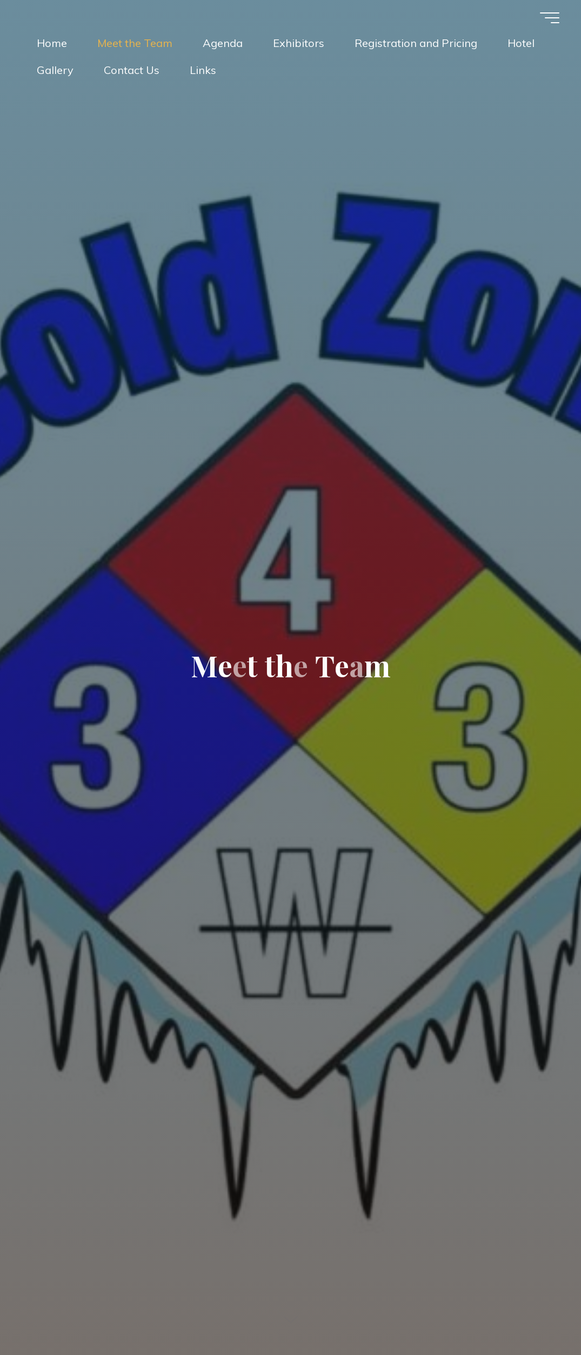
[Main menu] (549, 17)
